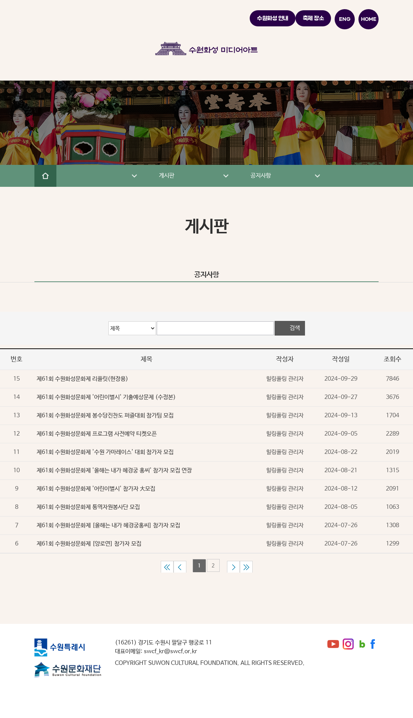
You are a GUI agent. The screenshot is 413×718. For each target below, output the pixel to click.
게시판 (193, 175)
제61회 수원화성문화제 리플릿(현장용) (82, 378)
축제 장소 (313, 18)
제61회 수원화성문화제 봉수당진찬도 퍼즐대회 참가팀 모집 (105, 415)
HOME (368, 19)
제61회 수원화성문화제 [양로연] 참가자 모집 (89, 543)
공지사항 (285, 175)
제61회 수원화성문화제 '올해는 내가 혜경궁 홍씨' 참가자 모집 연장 (114, 470)
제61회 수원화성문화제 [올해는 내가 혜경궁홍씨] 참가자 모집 (108, 525)
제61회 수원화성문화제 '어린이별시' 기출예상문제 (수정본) (106, 397)
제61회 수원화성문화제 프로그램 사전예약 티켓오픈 (97, 433)
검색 (295, 328)
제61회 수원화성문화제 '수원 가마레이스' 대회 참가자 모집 (105, 452)
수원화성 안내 (272, 18)
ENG (344, 19)
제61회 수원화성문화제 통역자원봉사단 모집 (88, 507)
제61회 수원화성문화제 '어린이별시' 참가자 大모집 (96, 488)
